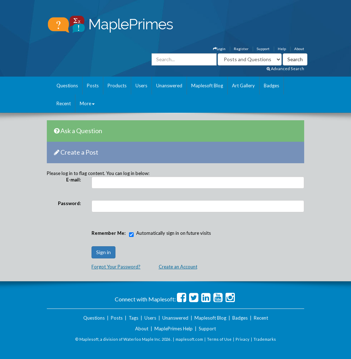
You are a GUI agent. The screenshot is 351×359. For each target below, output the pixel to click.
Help (282, 49)
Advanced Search (285, 68)
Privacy (242, 339)
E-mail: (73, 180)
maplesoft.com (189, 339)
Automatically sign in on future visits (173, 233)
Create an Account (178, 267)
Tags (133, 318)
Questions (67, 85)
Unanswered (169, 85)
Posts (93, 85)
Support (263, 49)
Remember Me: (108, 233)
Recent (63, 103)
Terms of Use (219, 339)
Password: (69, 203)
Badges (271, 85)
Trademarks (264, 339)
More (87, 103)
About (299, 49)
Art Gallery (243, 85)
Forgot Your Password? (116, 267)
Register (241, 49)
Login (219, 49)
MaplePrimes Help (173, 328)
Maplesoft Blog (207, 85)
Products (117, 85)
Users (141, 85)
